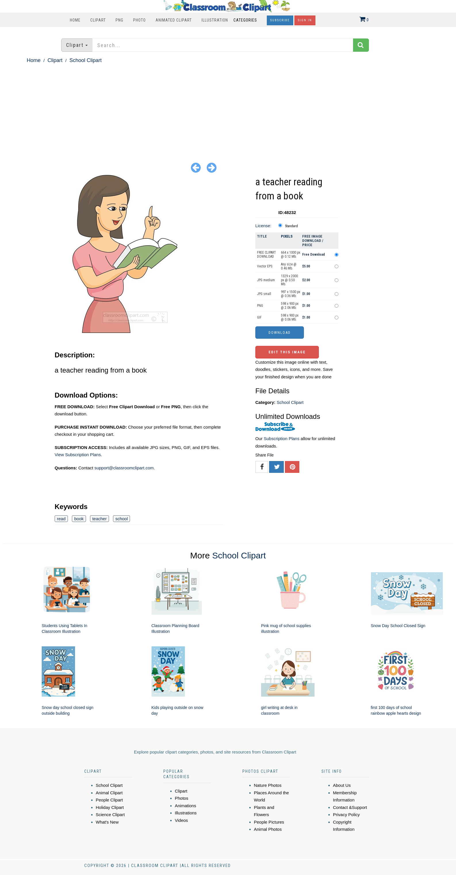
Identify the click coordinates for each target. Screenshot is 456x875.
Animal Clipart (109, 792)
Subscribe (280, 20)
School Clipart (85, 60)
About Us (342, 785)
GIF (259, 317)
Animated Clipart (174, 20)
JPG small (264, 294)
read (61, 518)
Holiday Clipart (110, 807)
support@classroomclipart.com (124, 467)
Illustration (215, 20)
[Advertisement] (228, 108)
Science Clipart (110, 814)
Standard (291, 226)
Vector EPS (264, 266)
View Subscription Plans (78, 454)
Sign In (305, 20)
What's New (107, 822)
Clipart (98, 20)
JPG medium (266, 280)
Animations (185, 805)
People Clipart (109, 799)
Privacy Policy (346, 814)
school (121, 518)
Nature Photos (267, 785)
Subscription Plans (281, 438)
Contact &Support (350, 807)
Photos (181, 798)
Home (75, 20)
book (79, 518)
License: (263, 225)
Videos (181, 820)
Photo (139, 20)
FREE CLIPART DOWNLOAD (266, 254)
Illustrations (186, 812)
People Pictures (269, 822)
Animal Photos (268, 829)
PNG (119, 20)
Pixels (287, 236)
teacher (99, 518)
